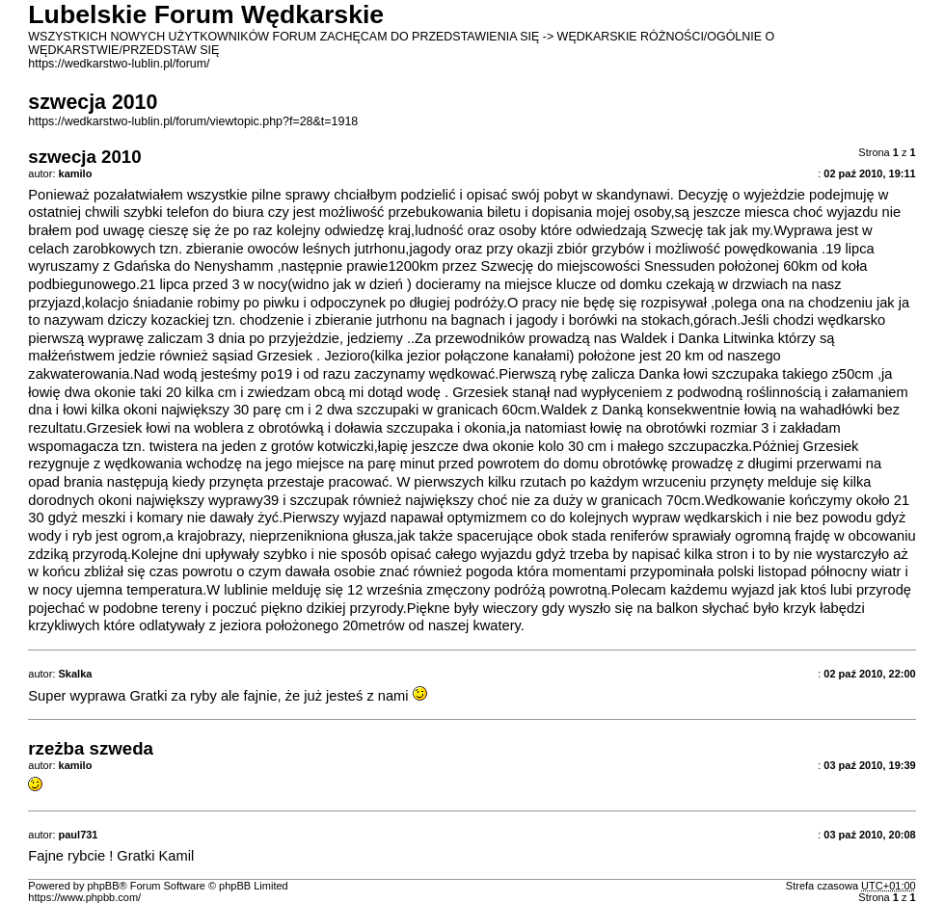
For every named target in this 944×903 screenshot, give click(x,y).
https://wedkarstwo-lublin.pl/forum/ (118, 63)
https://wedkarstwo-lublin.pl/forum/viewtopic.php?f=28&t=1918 (193, 121)
